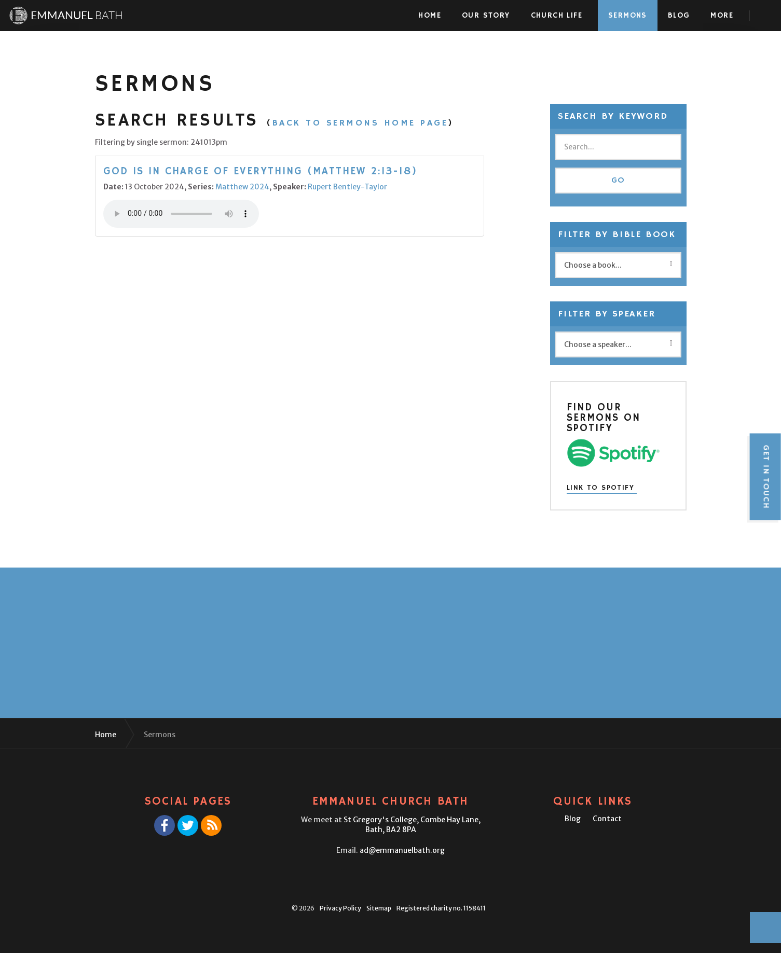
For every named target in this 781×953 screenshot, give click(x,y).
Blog (679, 15)
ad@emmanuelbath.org (402, 850)
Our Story (486, 15)
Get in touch (765, 476)
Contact (607, 818)
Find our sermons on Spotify (603, 418)
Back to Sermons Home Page (360, 123)
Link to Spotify (600, 488)
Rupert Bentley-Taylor (347, 186)
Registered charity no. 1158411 (441, 908)
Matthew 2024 (242, 186)
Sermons (627, 15)
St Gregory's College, (412, 825)
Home (429, 15)
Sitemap (378, 908)
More (721, 15)
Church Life (556, 15)
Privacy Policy (340, 908)
